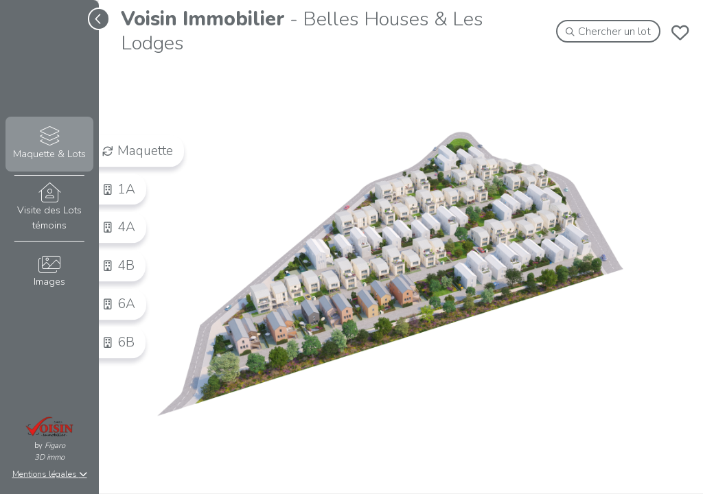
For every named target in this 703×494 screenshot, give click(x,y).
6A (118, 304)
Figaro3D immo (49, 451)
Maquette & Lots (49, 144)
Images (49, 272)
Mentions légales (49, 474)
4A (118, 227)
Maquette (137, 150)
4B (118, 265)
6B (118, 342)
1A (118, 189)
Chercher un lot (609, 31)
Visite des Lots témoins (49, 207)
